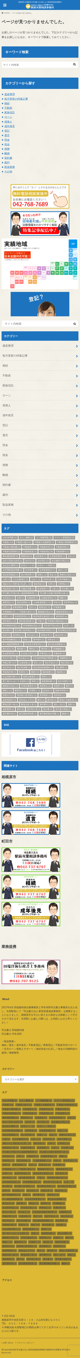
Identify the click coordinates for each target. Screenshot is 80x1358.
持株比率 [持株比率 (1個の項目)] (46, 635)
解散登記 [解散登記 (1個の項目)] (20, 690)
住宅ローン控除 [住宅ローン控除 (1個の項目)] (46, 565)
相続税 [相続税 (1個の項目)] (61, 672)
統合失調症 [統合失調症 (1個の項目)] (64, 681)
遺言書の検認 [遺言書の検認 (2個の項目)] (63, 709)
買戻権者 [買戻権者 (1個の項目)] (45, 695)
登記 (7, 130)
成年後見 (9, 126)
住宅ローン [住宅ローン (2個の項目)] (27, 565)
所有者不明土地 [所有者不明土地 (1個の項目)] (52, 625)
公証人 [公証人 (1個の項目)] (35, 579)
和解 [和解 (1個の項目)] (63, 598)
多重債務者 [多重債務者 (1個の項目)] (19, 607)
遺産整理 (9, 94)
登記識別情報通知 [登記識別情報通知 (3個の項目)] (43, 667)
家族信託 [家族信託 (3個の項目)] (44, 607)
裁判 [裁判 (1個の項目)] (69, 686)
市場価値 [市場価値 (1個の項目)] (58, 607)
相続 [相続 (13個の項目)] (35, 672)
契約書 (8, 157)
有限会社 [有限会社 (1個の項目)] (53, 639)
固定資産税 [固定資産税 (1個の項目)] (23, 602)
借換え (8, 121)
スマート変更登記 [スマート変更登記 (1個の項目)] (64, 537)
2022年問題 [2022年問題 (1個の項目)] (10, 537)
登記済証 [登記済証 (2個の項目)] (66, 662)
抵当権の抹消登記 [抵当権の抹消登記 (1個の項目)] (24, 630)
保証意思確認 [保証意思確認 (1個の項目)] (10, 574)
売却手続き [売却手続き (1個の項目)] (70, 602)
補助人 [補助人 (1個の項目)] (7, 690)
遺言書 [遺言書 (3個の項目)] (47, 709)
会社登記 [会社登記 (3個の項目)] (43, 560)
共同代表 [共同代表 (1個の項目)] (48, 579)
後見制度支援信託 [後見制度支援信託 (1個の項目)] (43, 616)
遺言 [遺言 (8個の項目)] (20, 709)
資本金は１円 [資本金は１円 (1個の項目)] (26, 700)
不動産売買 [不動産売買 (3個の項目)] (62, 547)
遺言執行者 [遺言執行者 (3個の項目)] (33, 709)
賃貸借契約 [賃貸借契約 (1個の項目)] (9, 700)
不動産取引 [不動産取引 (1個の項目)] (30, 547)
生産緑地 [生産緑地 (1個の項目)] (25, 662)
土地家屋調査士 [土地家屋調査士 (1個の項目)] (42, 602)
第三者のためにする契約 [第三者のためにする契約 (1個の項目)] (16, 681)
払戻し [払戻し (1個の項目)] (68, 625)
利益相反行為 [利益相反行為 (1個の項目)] (10, 588)
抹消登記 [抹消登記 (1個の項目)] (18, 635)
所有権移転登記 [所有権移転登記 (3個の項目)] (32, 625)
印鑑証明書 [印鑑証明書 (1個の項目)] (27, 588)
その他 (8, 171)
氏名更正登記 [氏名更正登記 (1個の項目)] (29, 653)
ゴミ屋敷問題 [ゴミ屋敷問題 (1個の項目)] (44, 537)
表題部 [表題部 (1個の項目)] (58, 686)
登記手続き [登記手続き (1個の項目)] (51, 662)
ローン (8, 116)
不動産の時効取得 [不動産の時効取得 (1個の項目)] (67, 542)
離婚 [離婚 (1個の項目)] (65, 713)
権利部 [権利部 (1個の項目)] (45, 648)
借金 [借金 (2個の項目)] (53, 574)
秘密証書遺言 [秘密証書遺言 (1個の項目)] (31, 676)
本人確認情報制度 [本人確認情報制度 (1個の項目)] (12, 644)
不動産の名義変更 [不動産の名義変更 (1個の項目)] (44, 542)
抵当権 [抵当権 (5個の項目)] (7, 630)
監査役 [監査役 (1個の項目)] (23, 672)
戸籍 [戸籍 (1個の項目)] (41, 621)
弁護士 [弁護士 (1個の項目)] (7, 616)
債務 (7, 148)
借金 (7, 144)
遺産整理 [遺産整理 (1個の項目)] (8, 709)
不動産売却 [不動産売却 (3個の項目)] (46, 547)
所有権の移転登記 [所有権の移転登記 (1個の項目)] (57, 621)
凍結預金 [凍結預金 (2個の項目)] (39, 584)
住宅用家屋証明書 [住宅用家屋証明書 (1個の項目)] (12, 570)
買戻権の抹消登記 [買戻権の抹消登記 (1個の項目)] (27, 695)
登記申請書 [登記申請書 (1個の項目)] (23, 667)
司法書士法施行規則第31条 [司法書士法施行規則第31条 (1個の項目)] (54, 593)
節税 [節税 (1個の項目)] (35, 681)
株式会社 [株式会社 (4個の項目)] (8, 648)
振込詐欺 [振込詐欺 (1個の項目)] (61, 635)
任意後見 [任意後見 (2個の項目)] (41, 556)
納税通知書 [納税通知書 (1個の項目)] (48, 681)
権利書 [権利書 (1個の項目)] (21, 648)
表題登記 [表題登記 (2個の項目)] (45, 686)
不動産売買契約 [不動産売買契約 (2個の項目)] (11, 551)
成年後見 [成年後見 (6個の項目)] (61, 616)
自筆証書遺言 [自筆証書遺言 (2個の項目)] (29, 686)
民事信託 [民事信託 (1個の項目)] (45, 653)
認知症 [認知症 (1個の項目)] (47, 690)
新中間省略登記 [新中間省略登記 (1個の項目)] (11, 639)
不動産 (8, 107)
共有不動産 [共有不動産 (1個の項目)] (64, 579)
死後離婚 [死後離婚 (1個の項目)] (58, 648)
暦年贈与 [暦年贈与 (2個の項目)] (39, 639)
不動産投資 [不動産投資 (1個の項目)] (30, 551)
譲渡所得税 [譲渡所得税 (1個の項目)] (62, 690)
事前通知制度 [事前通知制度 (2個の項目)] (10, 556)
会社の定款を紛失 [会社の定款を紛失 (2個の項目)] (12, 560)
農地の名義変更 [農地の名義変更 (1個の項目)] (68, 700)
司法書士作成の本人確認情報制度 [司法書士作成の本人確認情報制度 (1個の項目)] (20, 593)
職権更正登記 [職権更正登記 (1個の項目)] (10, 686)
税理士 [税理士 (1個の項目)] (46, 676)
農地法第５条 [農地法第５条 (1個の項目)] (29, 704)
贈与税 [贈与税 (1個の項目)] (52, 700)
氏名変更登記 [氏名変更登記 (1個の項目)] (10, 653)
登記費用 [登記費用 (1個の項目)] (61, 667)
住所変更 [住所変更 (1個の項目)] (31, 570)
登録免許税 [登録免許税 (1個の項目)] (9, 672)
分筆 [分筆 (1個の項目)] (51, 584)
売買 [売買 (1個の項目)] (6, 607)
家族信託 (9, 112)
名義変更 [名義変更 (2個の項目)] (32, 598)
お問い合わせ (8, 1343)
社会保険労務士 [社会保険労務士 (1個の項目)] (11, 676)
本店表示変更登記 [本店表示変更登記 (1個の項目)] (35, 644)
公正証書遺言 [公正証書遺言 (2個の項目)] (20, 579)
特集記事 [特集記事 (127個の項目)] (9, 662)
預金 (7, 139)
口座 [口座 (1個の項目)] (55, 588)
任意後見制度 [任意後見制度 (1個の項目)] (57, 556)
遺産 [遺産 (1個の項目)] (71, 704)
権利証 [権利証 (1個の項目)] (33, 648)
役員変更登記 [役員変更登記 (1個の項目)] (22, 616)
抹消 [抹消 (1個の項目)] (6, 635)
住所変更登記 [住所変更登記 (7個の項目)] (47, 570)
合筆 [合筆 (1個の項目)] (20, 598)
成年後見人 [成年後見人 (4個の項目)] (9, 621)
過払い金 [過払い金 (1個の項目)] (59, 704)
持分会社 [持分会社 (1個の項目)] (32, 635)
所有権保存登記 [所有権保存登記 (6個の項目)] (11, 625)
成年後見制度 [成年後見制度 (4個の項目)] (26, 621)
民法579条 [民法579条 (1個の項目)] (9, 658)
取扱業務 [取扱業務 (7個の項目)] (43, 588)
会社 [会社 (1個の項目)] (71, 556)
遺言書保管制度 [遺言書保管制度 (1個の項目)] (28, 713)
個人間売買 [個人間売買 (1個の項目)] (27, 574)
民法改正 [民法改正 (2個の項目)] (24, 658)
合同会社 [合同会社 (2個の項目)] (8, 598)
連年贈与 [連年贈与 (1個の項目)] (45, 704)
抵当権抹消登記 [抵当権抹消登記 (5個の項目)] (46, 630)
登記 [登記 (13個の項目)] (38, 662)
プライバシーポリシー (25, 1343)
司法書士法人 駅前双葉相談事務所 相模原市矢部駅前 (39, 1349)
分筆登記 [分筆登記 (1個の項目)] (63, 584)
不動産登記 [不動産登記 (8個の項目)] (46, 551)
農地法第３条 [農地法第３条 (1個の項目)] (10, 704)
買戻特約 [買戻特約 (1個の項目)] (59, 695)
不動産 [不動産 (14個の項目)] (8, 542)
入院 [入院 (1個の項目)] (6, 579)
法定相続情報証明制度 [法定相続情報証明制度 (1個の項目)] (45, 658)
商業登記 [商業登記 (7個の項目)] (8, 602)
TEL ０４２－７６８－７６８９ (20, 1323)
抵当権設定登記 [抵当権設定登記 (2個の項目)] (66, 630)
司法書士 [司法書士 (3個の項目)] (67, 588)
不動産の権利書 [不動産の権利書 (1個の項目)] (11, 547)
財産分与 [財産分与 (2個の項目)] (8, 695)
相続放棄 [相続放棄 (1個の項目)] (48, 672)
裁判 (7, 162)
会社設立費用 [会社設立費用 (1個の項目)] (10, 565)
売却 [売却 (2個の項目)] (57, 602)
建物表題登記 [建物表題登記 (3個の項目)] (64, 611)
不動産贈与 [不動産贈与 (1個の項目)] (62, 551)
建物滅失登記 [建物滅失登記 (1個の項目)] (45, 611)
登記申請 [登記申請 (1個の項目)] (8, 667)
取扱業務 (9, 166)
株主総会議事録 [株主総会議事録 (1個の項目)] (57, 644)
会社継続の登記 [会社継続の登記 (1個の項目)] (60, 560)
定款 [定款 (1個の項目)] (32, 607)
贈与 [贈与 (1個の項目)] (41, 700)
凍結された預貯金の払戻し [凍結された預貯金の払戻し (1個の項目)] (17, 584)
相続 (7, 103)
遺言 (7, 135)
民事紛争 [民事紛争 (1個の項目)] (59, 653)
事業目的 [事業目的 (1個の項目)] (26, 556)
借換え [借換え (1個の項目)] (42, 574)
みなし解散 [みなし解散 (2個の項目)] (26, 537)
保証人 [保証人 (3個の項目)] (62, 570)
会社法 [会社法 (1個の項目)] (29, 560)
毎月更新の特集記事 (16, 98)
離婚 (7, 153)
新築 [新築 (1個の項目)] (26, 639)
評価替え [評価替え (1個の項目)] (34, 690)
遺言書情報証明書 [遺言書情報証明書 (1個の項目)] (49, 713)
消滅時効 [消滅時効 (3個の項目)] (65, 658)
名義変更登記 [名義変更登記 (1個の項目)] (49, 598)
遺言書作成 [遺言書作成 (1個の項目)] (9, 713)
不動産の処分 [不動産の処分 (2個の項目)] (23, 542)
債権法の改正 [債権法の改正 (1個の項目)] (67, 574)
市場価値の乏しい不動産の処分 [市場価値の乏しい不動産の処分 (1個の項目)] (19, 611)
